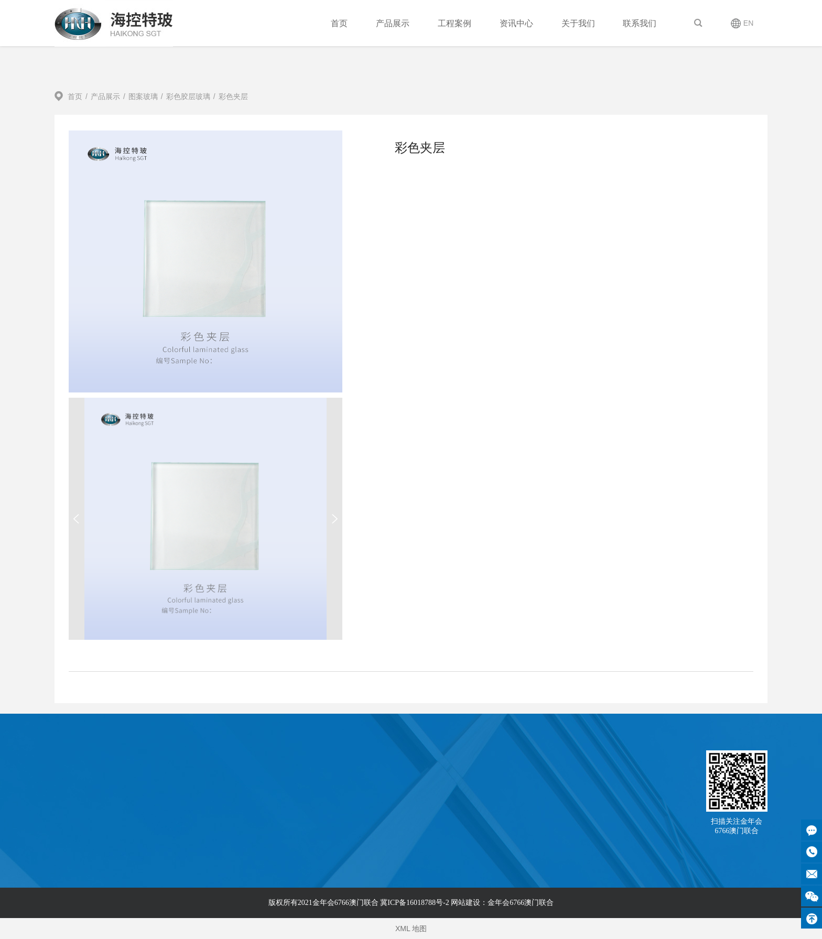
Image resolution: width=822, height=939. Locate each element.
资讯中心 (516, 23)
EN (748, 23)
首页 (339, 23)
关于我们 (578, 23)
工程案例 (454, 23)
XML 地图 (411, 928)
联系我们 (639, 23)
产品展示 (392, 23)
